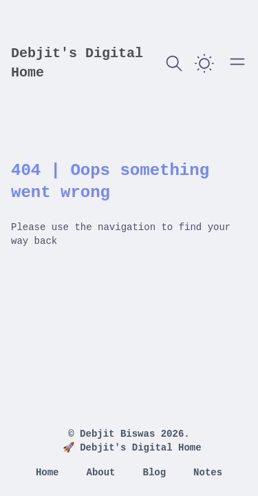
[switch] (204, 63)
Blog (154, 472)
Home (47, 472)
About (100, 472)
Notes (207, 472)
